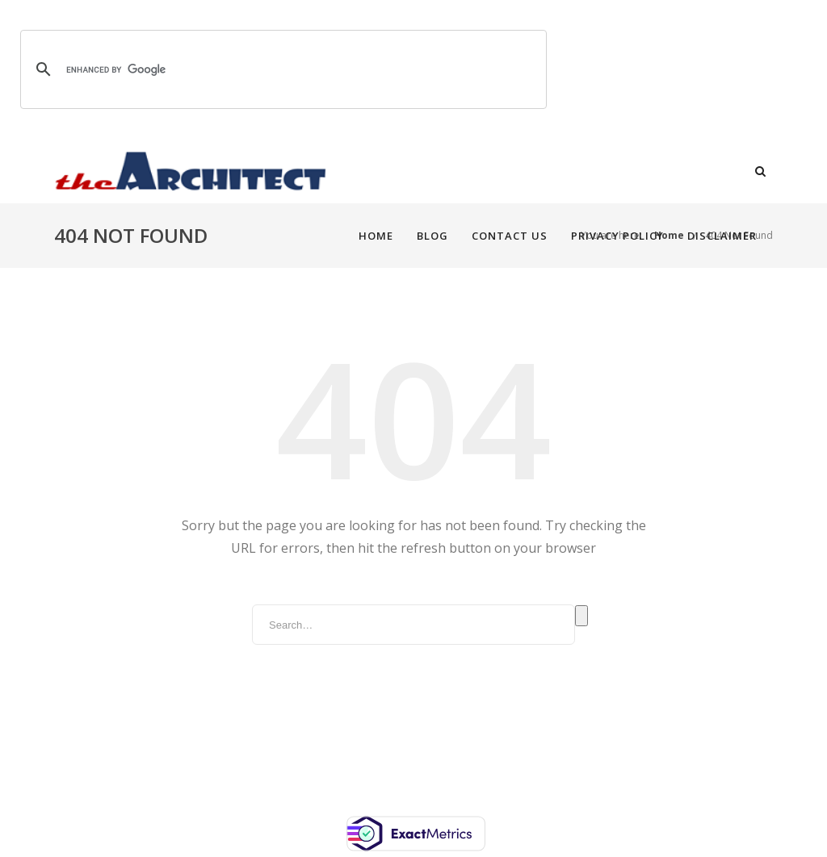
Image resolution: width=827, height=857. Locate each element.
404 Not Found (739, 235)
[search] (281, 69)
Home (355, 171)
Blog (411, 171)
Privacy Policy (596, 171)
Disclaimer (701, 171)
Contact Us (489, 171)
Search (581, 615)
